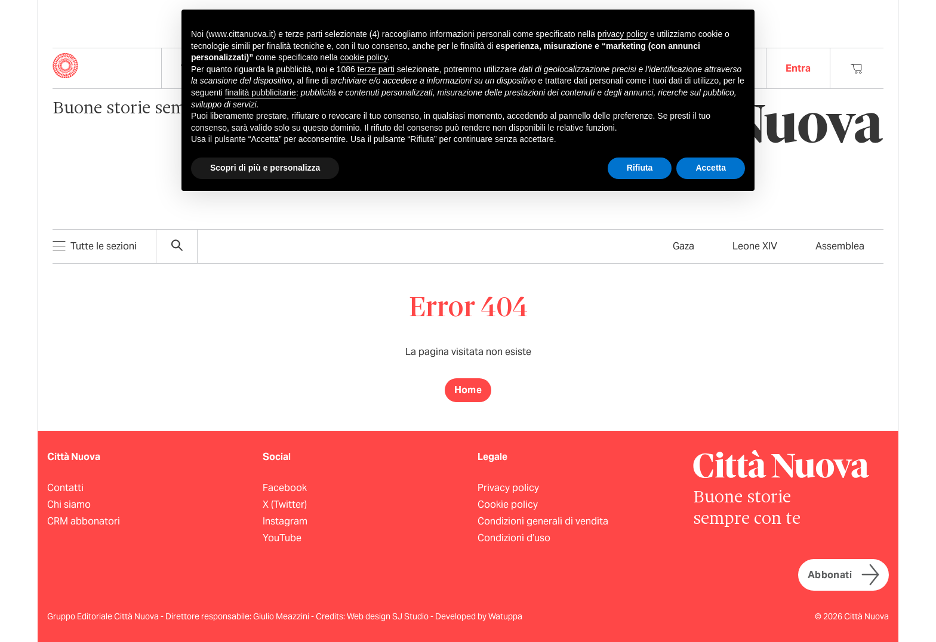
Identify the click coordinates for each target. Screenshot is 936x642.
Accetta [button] (710, 167)
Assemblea (839, 246)
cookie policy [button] (363, 57)
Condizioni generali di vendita (543, 521)
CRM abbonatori (83, 521)
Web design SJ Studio (388, 616)
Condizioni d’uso (514, 538)
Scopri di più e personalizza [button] (265, 167)
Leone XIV (754, 246)
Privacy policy (508, 488)
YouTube (282, 538)
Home (468, 390)
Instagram (285, 521)
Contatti (65, 488)
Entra (798, 68)
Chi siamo (69, 504)
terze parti (376, 69)
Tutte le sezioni (95, 246)
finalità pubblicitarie (260, 92)
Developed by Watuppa (478, 616)
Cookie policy (508, 504)
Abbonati (843, 575)
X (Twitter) (285, 504)
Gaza (683, 246)
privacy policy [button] (623, 34)
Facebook (285, 488)
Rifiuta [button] (640, 167)
